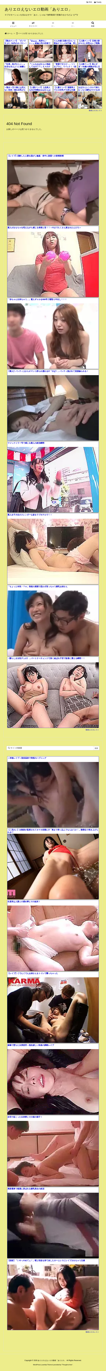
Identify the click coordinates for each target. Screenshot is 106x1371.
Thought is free (67, 1365)
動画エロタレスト (95, 110)
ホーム (10, 33)
